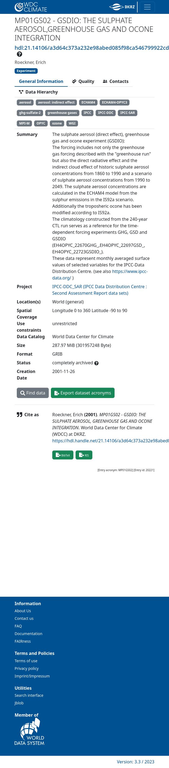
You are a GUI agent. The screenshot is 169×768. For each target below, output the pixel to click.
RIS (84, 454)
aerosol (25, 102)
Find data (32, 393)
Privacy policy (27, 668)
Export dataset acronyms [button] (82, 393)
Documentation (28, 633)
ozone (57, 123)
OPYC (41, 123)
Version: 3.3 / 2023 (135, 762)
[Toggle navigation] (147, 7)
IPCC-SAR (127, 112)
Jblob (19, 702)
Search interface (29, 695)
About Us (23, 610)
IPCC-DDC (105, 112)
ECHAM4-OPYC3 (114, 102)
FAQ (18, 626)
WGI (72, 123)
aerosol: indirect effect (56, 102)
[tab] (41, 81)
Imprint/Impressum (32, 676)
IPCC (87, 112)
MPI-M (24, 123)
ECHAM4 (88, 102)
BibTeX (63, 454)
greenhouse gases (62, 112)
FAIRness (23, 641)
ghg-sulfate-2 (30, 112)
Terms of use (26, 660)
